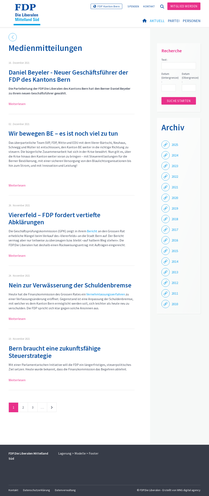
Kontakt (149, 6)
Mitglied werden (183, 6)
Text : (164, 59)
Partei (173, 20)
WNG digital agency (188, 490)
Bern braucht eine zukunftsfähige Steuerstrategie (55, 352)
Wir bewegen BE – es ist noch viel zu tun (63, 133)
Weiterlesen (17, 104)
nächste (51, 408)
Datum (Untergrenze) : (168, 78)
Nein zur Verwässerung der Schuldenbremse (70, 285)
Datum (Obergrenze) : (189, 78)
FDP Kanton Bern (109, 6)
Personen (191, 20)
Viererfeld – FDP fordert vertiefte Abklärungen (54, 218)
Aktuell (157, 20)
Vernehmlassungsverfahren (105, 294)
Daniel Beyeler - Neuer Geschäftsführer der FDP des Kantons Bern (68, 76)
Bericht (92, 231)
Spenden (133, 6)
